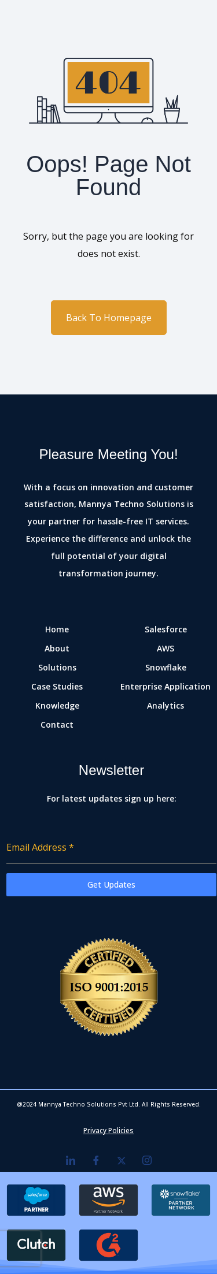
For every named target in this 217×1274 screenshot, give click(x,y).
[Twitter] (121, 1160)
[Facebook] (96, 1160)
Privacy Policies (108, 1130)
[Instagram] (147, 1160)
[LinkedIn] (70, 1160)
